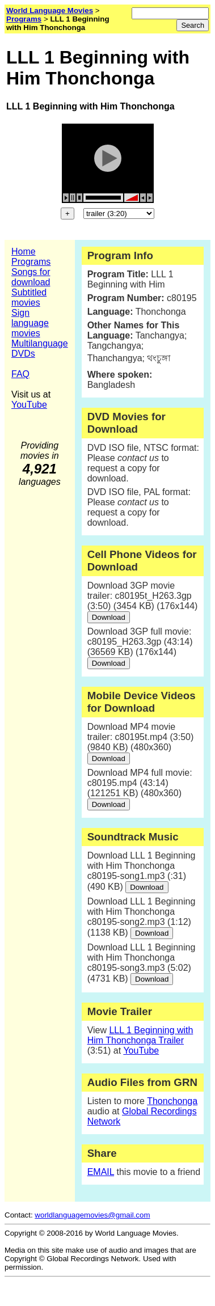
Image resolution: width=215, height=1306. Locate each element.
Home (23, 251)
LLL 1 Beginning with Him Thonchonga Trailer (140, 1035)
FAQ (20, 374)
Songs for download (30, 277)
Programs (30, 262)
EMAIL (100, 1172)
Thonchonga (172, 1101)
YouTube (29, 404)
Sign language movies (30, 323)
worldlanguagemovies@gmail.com (92, 1215)
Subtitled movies (29, 297)
